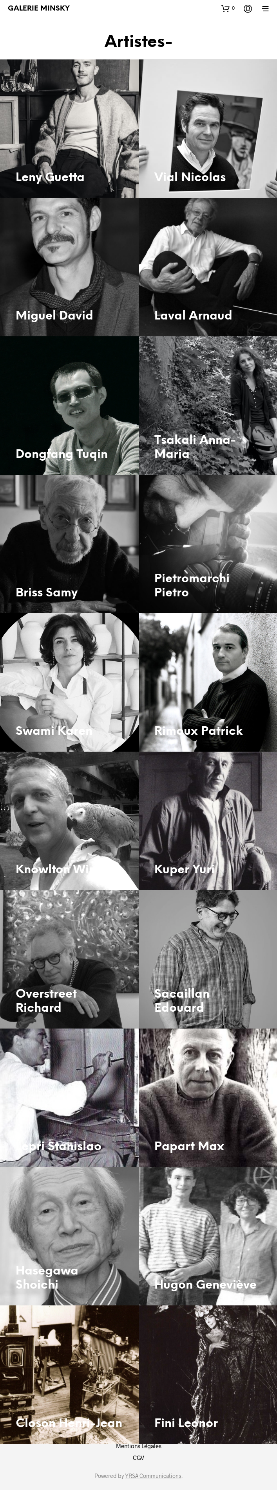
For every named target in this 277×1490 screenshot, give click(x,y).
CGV (138, 1457)
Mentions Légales (138, 1445)
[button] (228, 8)
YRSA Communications (153, 1476)
